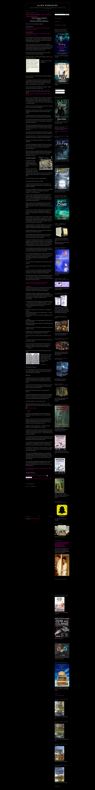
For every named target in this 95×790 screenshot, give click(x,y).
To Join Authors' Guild (59, 695)
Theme (50, 478)
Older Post (51, 516)
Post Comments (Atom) (35, 518)
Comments (58, 92)
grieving (46, 478)
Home (39, 516)
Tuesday (27, 479)
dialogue (31, 478)
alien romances (47, 5)
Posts (57, 90)
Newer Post (28, 516)
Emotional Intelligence (39, 478)
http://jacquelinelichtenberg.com (32, 473)
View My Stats (57, 21)
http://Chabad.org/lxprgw (31, 408)
